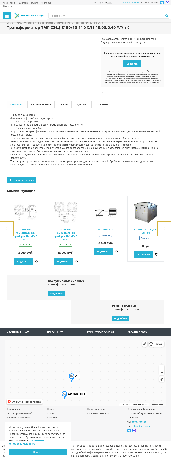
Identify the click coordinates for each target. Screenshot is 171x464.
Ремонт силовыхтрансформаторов (125, 307)
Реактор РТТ (105, 229)
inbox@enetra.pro (141, 426)
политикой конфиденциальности (26, 442)
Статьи (50, 413)
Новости (51, 408)
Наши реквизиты (96, 408)
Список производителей (19, 413)
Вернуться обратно (21, 180)
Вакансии (8, 5)
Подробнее (23, 261)
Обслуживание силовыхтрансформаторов (66, 282)
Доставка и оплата (28, 2)
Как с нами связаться (98, 413)
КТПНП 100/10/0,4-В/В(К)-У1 (146, 231)
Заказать (132, 63)
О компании (9, 2)
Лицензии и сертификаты (20, 417)
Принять (38, 452)
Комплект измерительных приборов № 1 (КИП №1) (25, 234)
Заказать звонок (149, 2)
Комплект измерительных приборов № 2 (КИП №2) (65, 234)
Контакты (46, 2)
